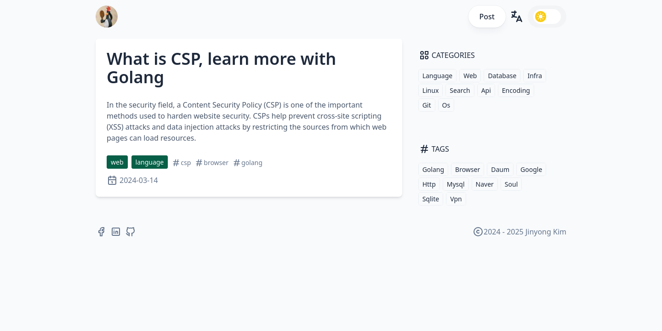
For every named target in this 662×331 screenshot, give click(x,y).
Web (470, 75)
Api (486, 90)
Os (446, 105)
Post (487, 16)
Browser (467, 169)
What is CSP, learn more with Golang (221, 67)
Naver (485, 184)
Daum (500, 169)
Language (437, 75)
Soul (511, 184)
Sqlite (430, 198)
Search (460, 90)
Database (502, 75)
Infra (534, 75)
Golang (433, 169)
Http (429, 184)
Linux (430, 90)
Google (531, 169)
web (117, 162)
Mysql (456, 184)
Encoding (516, 90)
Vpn (456, 198)
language (150, 162)
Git (426, 105)
